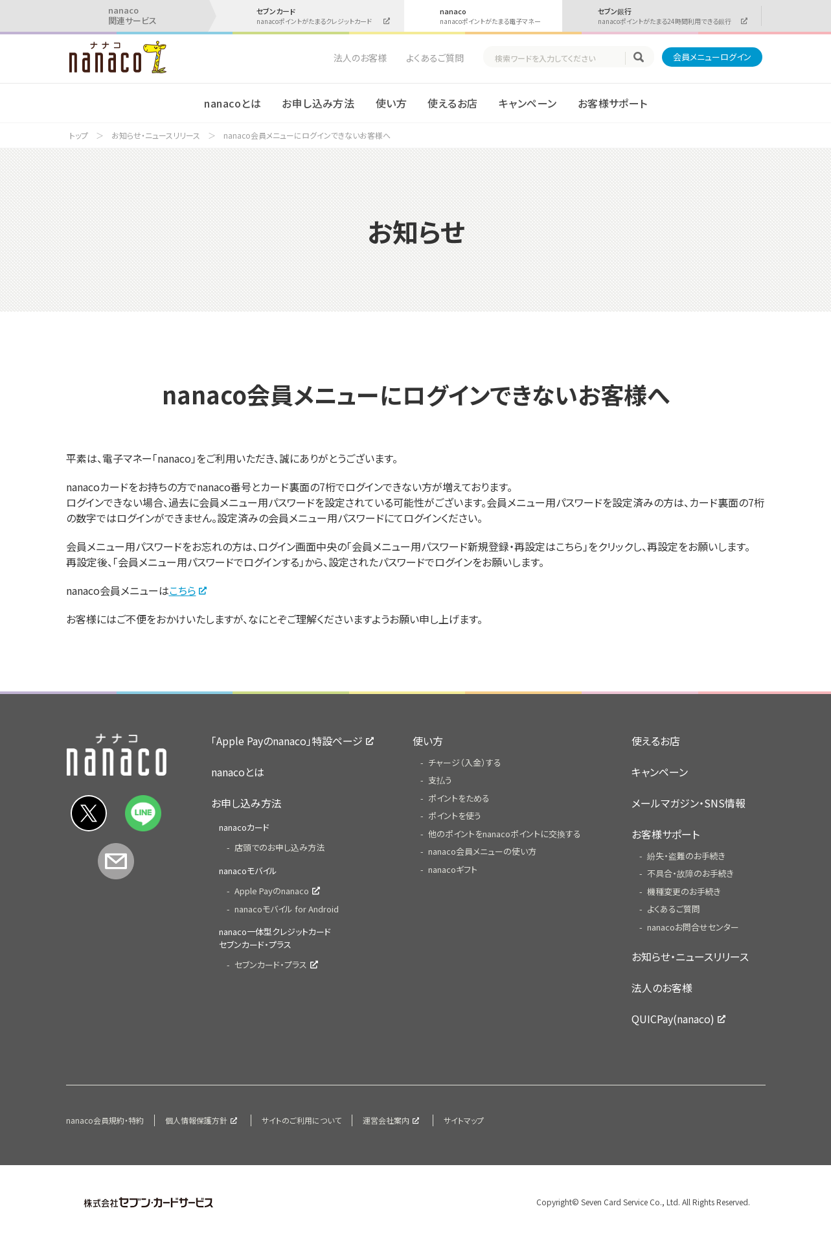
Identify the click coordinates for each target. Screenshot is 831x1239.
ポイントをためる (459, 798)
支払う (440, 780)
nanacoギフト (452, 869)
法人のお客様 (360, 57)
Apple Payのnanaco (271, 891)
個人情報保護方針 (196, 1120)
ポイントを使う (454, 815)
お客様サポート (613, 103)
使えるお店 (452, 103)
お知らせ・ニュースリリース (155, 135)
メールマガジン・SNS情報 (689, 803)
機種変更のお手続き (684, 891)
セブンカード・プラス (270, 964)
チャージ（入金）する (464, 762)
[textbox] (560, 58)
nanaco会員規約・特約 (105, 1120)
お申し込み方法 (318, 103)
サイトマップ (464, 1120)
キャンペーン (528, 103)
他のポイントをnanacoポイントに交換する (504, 834)
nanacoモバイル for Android (286, 909)
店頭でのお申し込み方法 (279, 847)
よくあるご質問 (435, 57)
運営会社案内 (386, 1120)
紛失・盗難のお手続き (686, 856)
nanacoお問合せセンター (693, 927)
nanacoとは (232, 103)
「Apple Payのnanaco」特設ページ (287, 740)
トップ (78, 135)
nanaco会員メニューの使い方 (482, 851)
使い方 (391, 103)
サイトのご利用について (301, 1120)
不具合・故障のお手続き (690, 873)
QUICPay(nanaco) (673, 1018)
